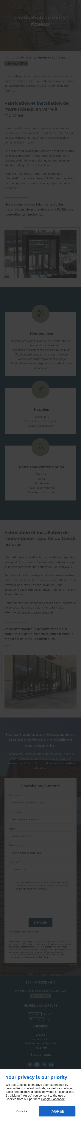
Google (46, 1099)
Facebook (57, 1099)
